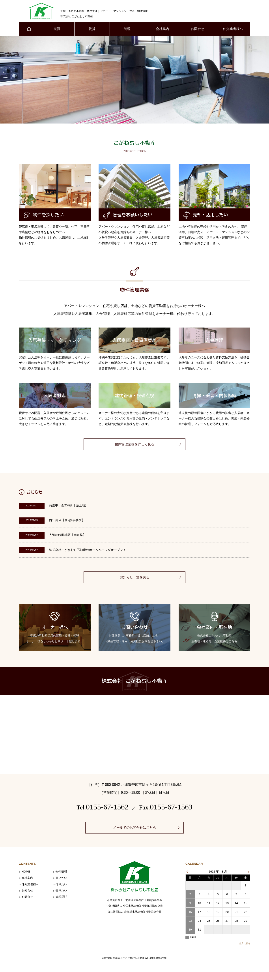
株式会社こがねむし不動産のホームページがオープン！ (87, 550)
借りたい (61, 884)
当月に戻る (244, 944)
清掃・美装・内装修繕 (214, 396)
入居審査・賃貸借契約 (134, 340)
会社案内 (162, 29)
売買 (57, 29)
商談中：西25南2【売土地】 (68, 506)
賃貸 (92, 29)
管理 (127, 29)
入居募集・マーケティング (54, 340)
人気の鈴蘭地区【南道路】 (67, 535)
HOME (26, 872)
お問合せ (197, 29)
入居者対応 (55, 396)
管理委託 (61, 897)
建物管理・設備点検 (134, 396)
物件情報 (61, 872)
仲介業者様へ (233, 29)
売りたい (61, 891)
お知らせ (27, 891)
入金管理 (214, 340)
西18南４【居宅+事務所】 (67, 521)
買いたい (61, 878)
